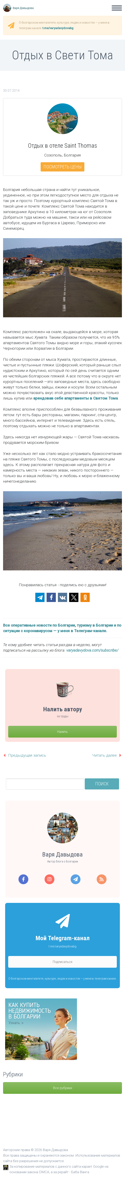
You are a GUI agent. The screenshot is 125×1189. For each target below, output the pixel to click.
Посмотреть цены (63, 166)
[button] (40, 597)
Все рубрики (62, 1088)
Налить (62, 732)
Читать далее (104, 755)
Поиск (102, 783)
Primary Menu (117, 8)
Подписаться (62, 962)
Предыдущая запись (27, 755)
